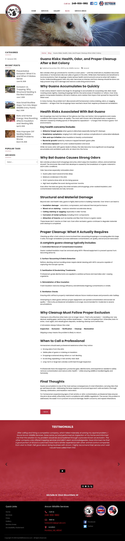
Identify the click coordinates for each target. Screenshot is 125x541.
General (86, 68)
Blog (49, 53)
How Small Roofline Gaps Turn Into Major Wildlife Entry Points (26, 105)
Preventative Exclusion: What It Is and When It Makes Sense (26, 75)
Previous (7, 464)
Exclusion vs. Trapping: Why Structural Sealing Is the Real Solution (26, 91)
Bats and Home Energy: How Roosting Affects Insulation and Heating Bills (27, 119)
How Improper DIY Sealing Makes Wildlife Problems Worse (25, 135)
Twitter (88, 526)
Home (44, 53)
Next (118, 464)
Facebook (89, 522)
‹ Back (45, 412)
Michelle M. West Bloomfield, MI (62, 495)
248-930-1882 (80, 3)
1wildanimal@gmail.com (55, 523)
